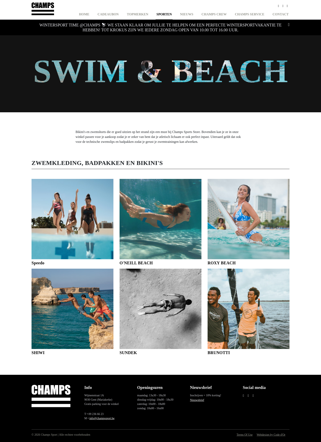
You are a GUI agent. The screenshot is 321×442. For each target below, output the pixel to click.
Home (84, 14)
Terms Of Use (244, 434)
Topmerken (137, 14)
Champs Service (249, 14)
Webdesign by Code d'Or (271, 434)
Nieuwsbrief (197, 400)
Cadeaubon (108, 14)
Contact (280, 14)
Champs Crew (214, 14)
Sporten (164, 14)
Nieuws (186, 14)
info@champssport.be (101, 418)
